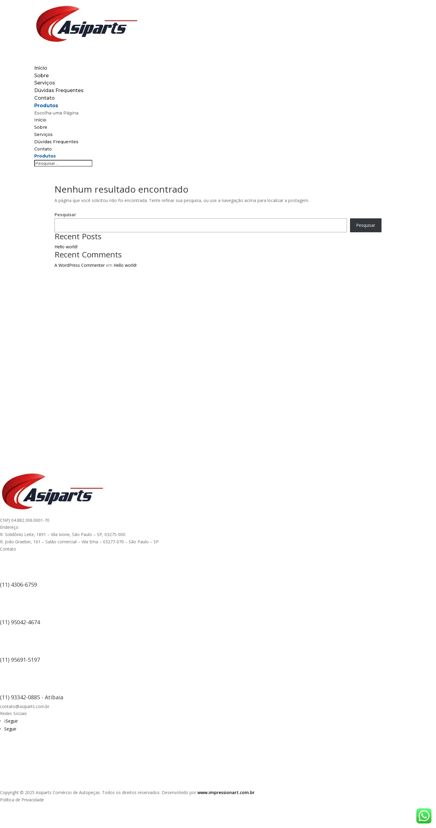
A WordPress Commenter (79, 265)
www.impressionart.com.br (226, 792)
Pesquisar (65, 214)
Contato (43, 149)
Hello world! (66, 247)
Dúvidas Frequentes (59, 90)
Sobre (40, 127)
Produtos (45, 156)
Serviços (43, 134)
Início (40, 120)
